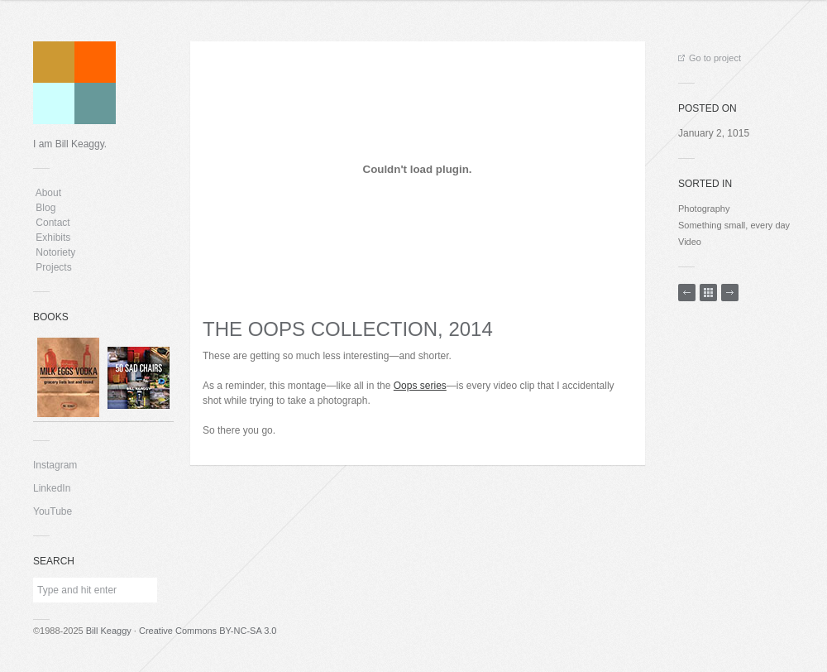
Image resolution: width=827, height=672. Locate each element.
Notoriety (54, 252)
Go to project (709, 58)
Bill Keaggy (108, 631)
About (48, 193)
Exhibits (53, 237)
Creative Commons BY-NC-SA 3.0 (208, 631)
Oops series (420, 385)
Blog (46, 208)
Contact (53, 222)
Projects (53, 267)
